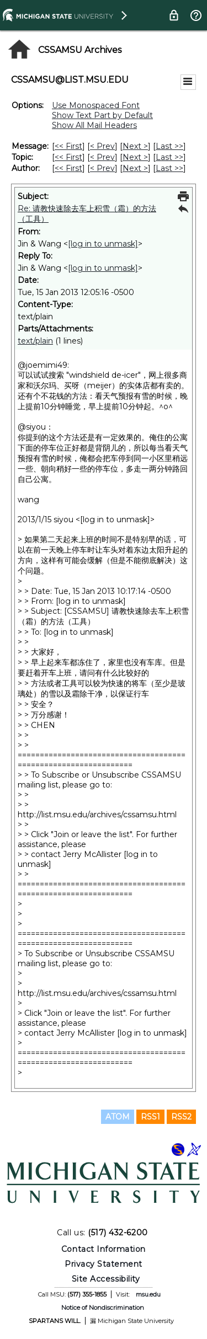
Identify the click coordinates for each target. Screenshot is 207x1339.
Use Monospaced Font (96, 105)
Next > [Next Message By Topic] (135, 157)
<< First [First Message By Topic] (68, 157)
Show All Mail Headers (94, 125)
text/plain (35, 341)
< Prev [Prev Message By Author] (102, 168)
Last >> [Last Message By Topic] (169, 157)
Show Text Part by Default (102, 115)
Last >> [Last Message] (169, 146)
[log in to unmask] (103, 244)
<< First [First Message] (68, 146)
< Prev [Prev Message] (102, 146)
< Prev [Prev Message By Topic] (102, 157)
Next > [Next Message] (135, 146)
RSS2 (181, 1117)
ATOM (117, 1117)
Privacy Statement (103, 1264)
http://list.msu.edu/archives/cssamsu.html (97, 815)
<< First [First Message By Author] (68, 168)
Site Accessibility (106, 1279)
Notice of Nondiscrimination (102, 1307)
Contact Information (103, 1249)
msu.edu (148, 1294)
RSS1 (150, 1117)
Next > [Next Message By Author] (135, 168)
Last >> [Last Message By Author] (169, 168)
